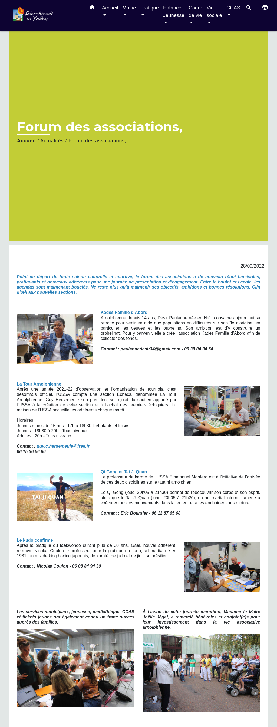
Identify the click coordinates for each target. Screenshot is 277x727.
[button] (92, 8)
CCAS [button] (233, 8)
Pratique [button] (149, 8)
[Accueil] (46, 15)
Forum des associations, (97, 140)
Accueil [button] (110, 8)
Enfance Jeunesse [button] (173, 11)
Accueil (26, 140)
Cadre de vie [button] (195, 11)
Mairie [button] (129, 8)
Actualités (52, 140)
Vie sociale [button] (214, 11)
